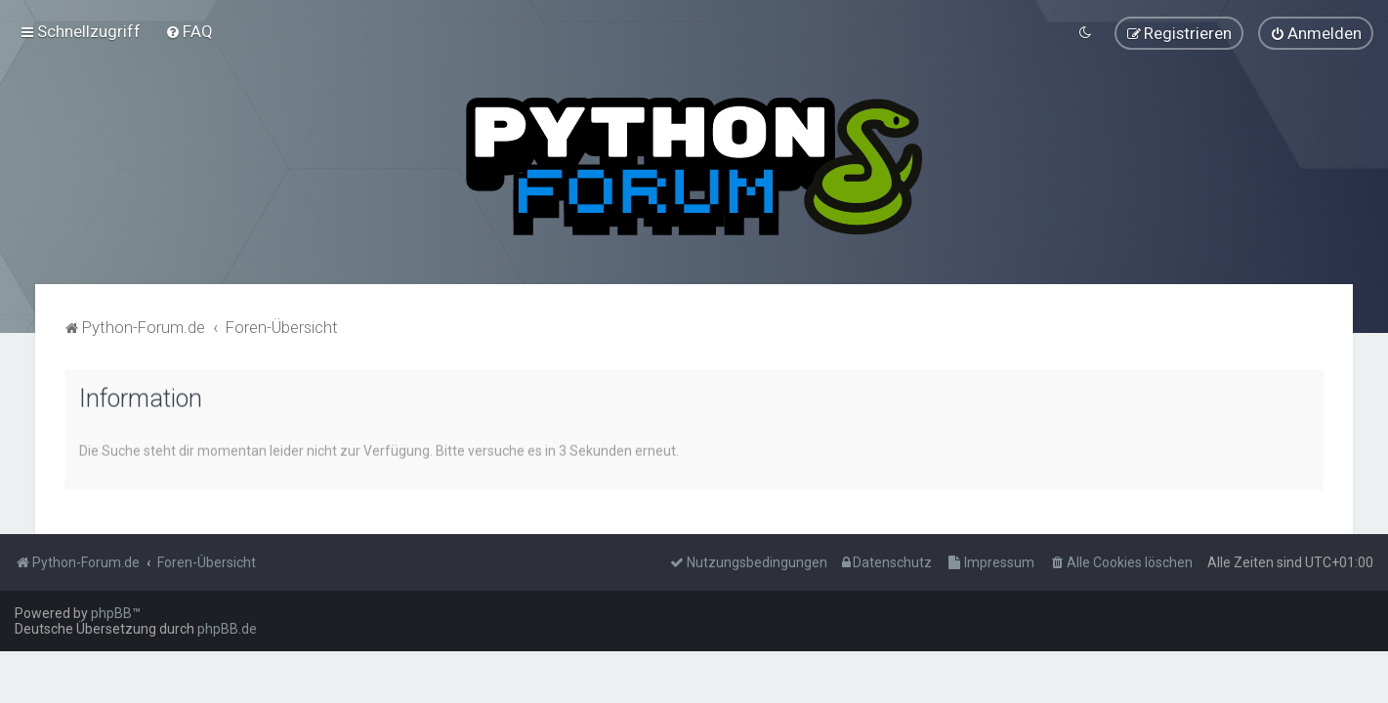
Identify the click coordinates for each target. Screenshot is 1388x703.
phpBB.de (227, 629)
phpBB (111, 613)
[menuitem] (189, 30)
